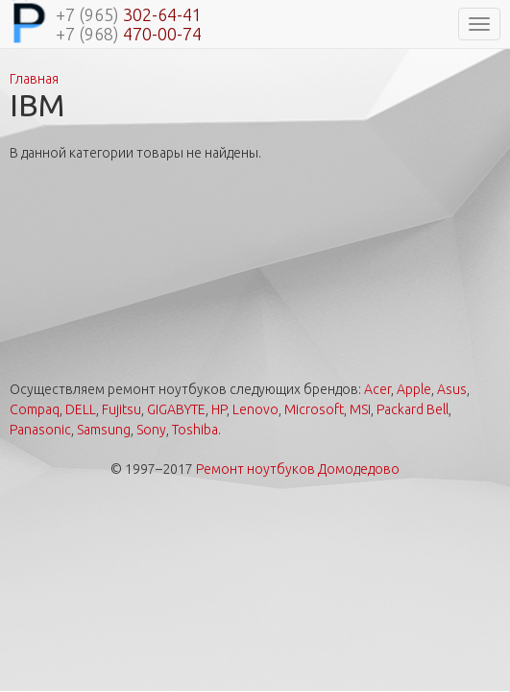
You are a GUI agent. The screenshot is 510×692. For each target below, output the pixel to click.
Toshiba (195, 429)
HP (219, 409)
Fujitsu (121, 409)
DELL (80, 409)
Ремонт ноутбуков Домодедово (298, 469)
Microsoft (314, 409)
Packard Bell (412, 409)
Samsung (104, 429)
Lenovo (255, 409)
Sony (151, 429)
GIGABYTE (176, 409)
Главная (34, 78)
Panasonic (40, 429)
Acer (377, 389)
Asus (452, 389)
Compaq (35, 409)
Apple (414, 389)
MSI (360, 409)
